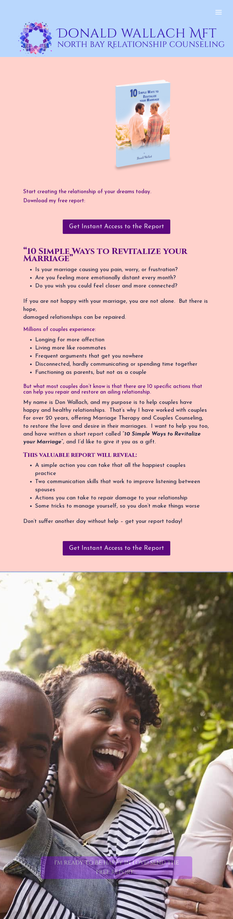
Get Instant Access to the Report (116, 227)
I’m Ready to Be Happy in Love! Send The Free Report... (116, 867)
